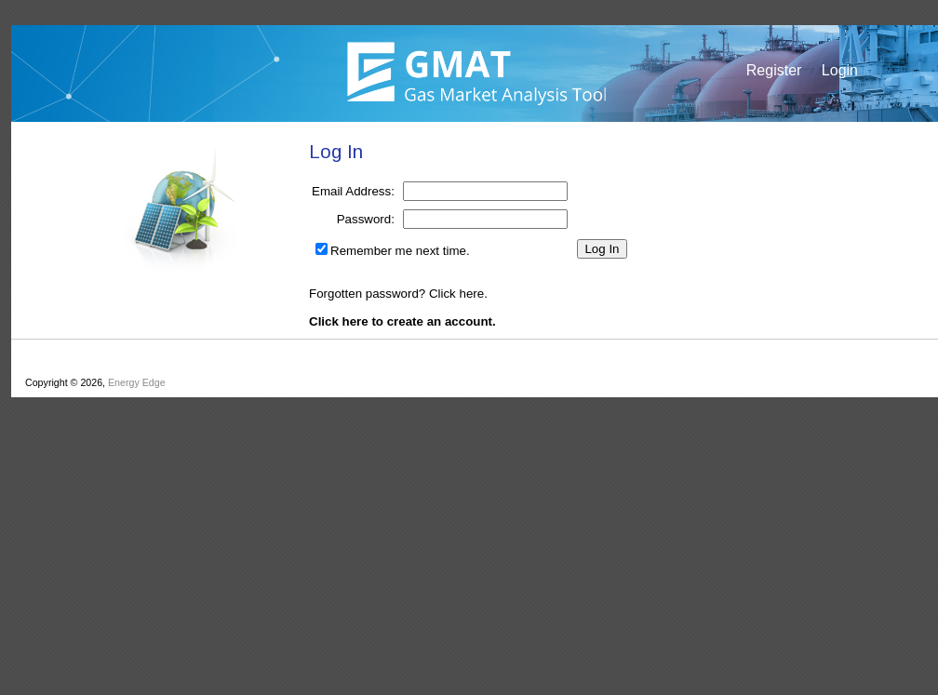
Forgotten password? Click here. (398, 294)
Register (774, 70)
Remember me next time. (400, 251)
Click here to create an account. (402, 321)
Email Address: (353, 191)
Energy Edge (137, 382)
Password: (366, 219)
